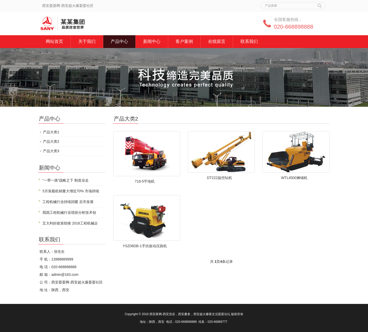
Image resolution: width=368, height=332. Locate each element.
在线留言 (216, 41)
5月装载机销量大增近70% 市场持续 (70, 191)
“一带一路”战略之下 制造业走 (65, 180)
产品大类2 (51, 141)
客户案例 (184, 41)
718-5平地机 (145, 181)
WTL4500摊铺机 (294, 178)
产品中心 (119, 41)
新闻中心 (151, 41)
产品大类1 (51, 132)
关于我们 (87, 41)
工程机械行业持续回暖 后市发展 (68, 202)
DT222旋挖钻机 (219, 178)
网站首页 (54, 41)
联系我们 (249, 41)
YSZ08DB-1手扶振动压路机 (145, 246)
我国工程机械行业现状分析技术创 (69, 212)
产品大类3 (51, 151)
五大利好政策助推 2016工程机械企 (70, 223)
